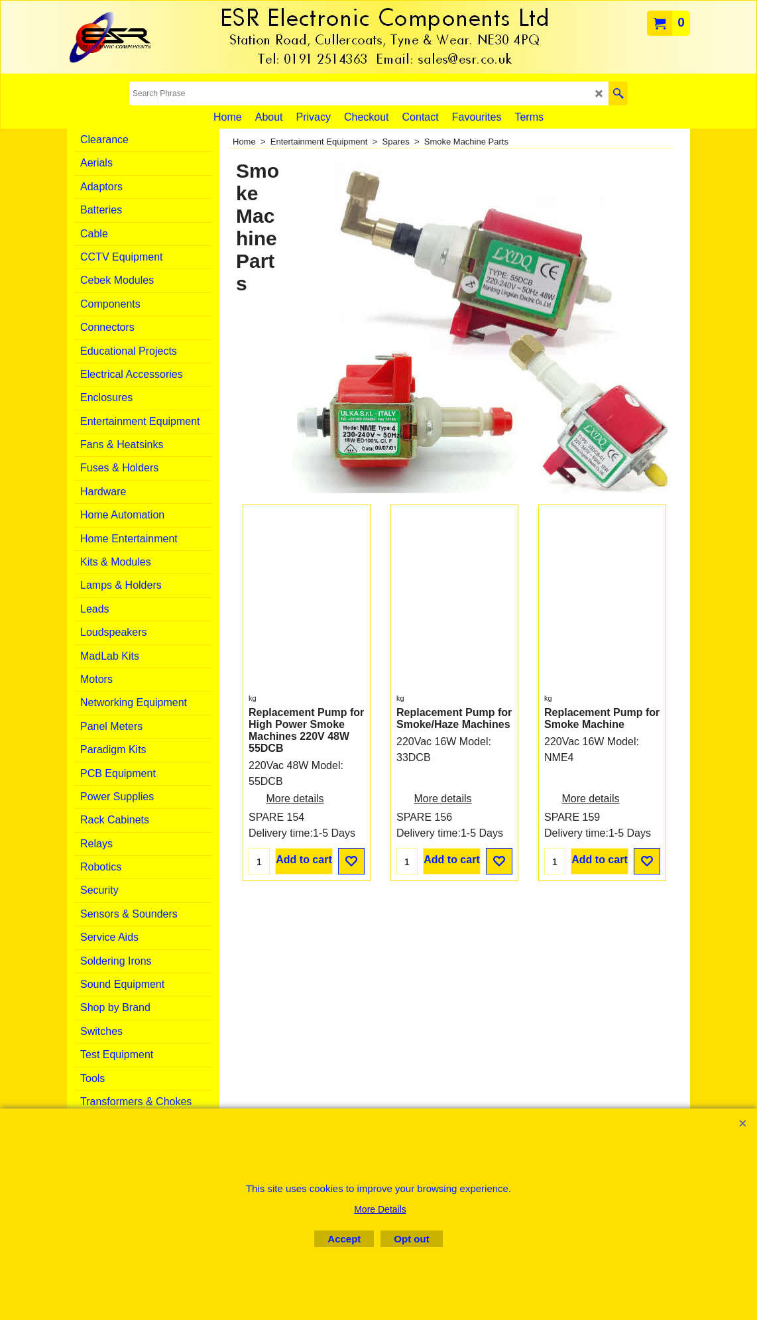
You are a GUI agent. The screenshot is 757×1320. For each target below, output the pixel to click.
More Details (380, 1209)
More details (294, 811)
